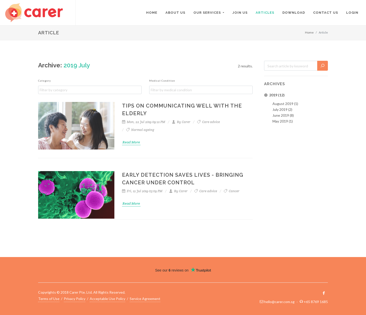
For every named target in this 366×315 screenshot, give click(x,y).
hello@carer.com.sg (279, 301)
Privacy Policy (74, 298)
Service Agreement (145, 298)
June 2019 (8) (283, 115)
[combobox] (90, 90)
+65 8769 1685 (316, 301)
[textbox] (91, 90)
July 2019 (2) (282, 109)
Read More (131, 142)
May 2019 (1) (282, 121)
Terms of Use (48, 298)
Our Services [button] (207, 12)
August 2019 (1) (285, 103)
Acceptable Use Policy (107, 298)
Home (309, 32)
